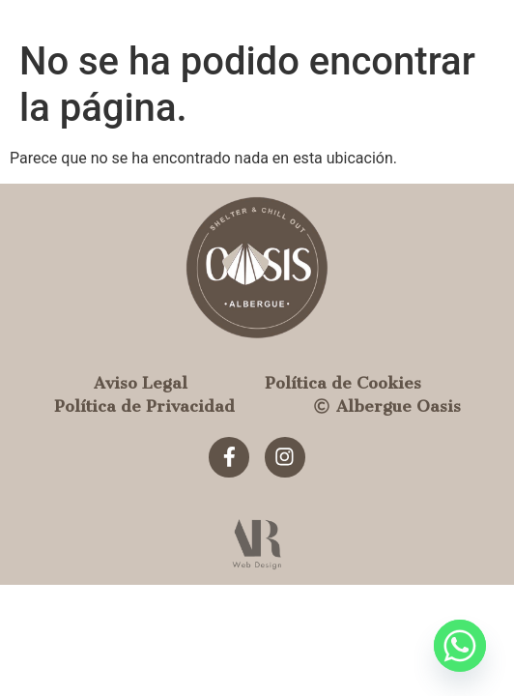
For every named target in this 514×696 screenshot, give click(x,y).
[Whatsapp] (460, 646)
